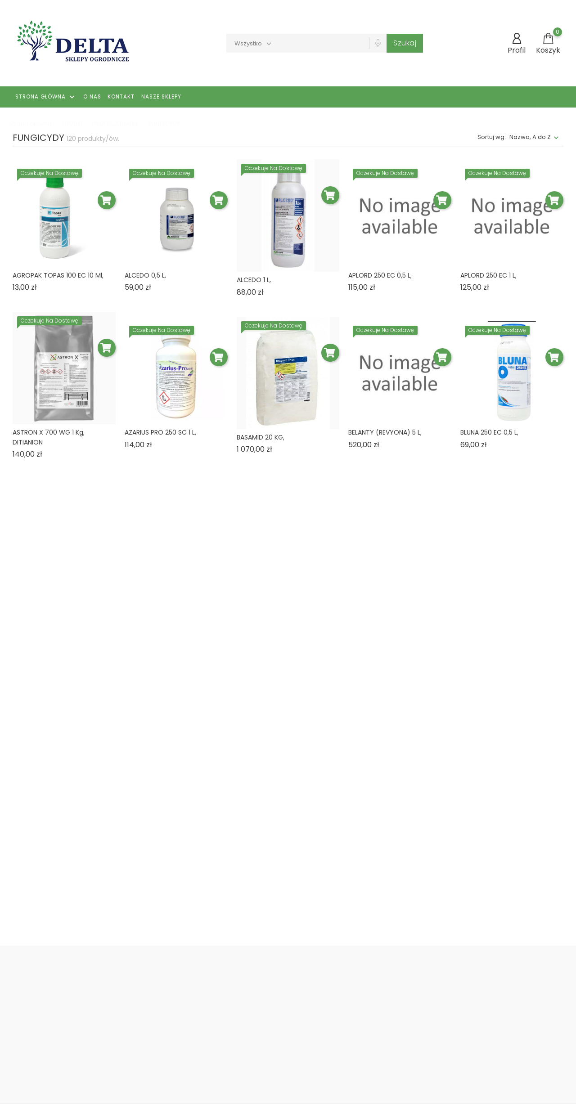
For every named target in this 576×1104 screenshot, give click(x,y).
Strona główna (45, 97)
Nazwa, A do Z (530, 137)
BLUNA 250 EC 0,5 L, (489, 432)
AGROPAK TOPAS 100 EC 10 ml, (58, 275)
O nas (92, 96)
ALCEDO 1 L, (254, 279)
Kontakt (121, 96)
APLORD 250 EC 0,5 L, (380, 275)
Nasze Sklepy (161, 96)
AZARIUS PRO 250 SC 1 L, (160, 432)
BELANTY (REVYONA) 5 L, (385, 432)
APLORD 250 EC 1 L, (488, 275)
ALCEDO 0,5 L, (145, 275)
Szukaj (404, 43)
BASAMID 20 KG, (260, 437)
